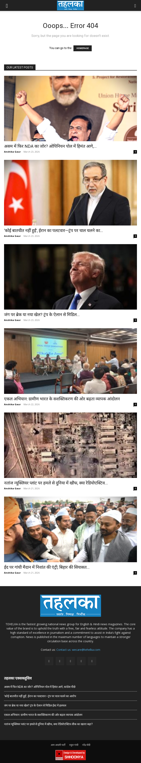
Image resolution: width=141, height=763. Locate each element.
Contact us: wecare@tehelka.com (78, 650)
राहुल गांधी (73, 745)
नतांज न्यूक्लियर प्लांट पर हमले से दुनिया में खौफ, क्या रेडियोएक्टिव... (56, 483)
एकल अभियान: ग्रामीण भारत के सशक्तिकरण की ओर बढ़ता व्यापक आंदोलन (62, 398)
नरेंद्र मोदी (86, 745)
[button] (6, 5)
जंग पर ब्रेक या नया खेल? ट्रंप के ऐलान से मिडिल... (42, 314)
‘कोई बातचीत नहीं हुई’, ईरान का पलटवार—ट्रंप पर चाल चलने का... (53, 230)
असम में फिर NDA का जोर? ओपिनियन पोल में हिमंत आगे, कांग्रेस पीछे (39, 686)
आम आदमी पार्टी (58, 745)
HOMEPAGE (82, 48)
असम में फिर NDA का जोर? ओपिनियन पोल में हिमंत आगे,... (50, 146)
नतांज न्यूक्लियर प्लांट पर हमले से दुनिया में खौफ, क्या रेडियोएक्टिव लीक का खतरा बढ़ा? (48, 724)
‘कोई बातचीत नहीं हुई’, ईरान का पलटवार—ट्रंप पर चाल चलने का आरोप (40, 696)
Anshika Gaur (12, 151)
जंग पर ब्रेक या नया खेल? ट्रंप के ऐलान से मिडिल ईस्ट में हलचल (35, 705)
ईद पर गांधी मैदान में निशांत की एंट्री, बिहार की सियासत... (47, 567)
